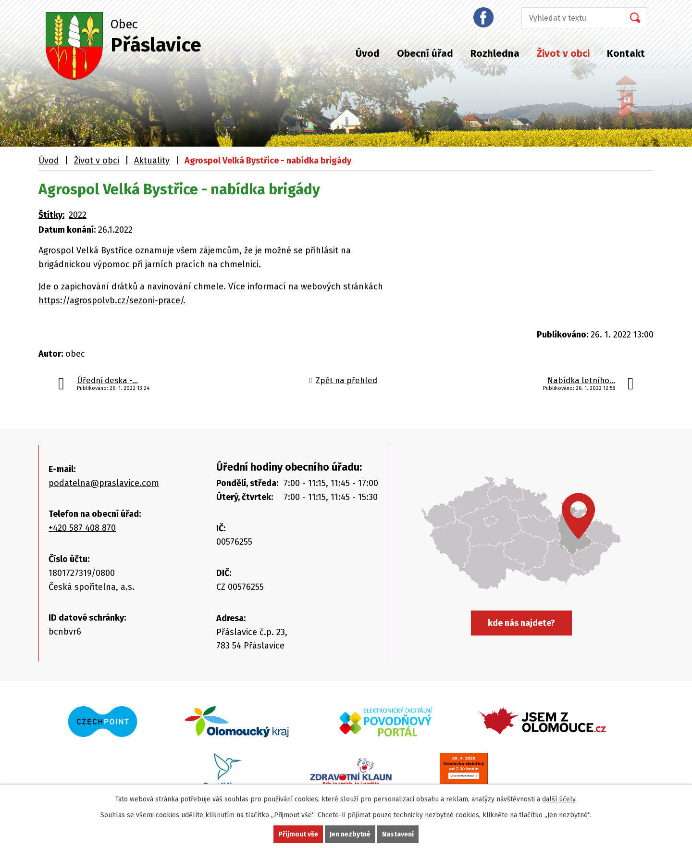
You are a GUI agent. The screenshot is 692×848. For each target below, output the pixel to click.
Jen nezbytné (350, 834)
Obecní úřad (425, 53)
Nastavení (398, 834)
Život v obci (563, 53)
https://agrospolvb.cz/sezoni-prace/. (111, 300)
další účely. (559, 799)
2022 (77, 215)
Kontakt (626, 53)
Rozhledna (494, 53)
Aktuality (152, 160)
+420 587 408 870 (82, 528)
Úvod (368, 53)
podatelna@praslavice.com (104, 483)
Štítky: (51, 215)
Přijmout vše (298, 834)
